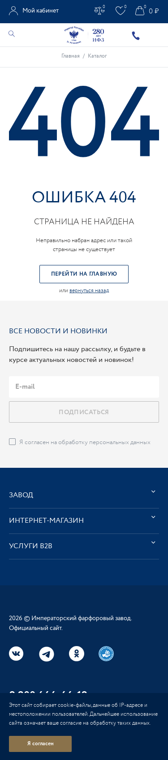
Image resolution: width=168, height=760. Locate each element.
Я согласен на (85, 442)
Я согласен (40, 743)
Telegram (47, 654)
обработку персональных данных (104, 442)
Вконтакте (16, 653)
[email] (84, 387)
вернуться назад (89, 290)
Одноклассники (76, 653)
